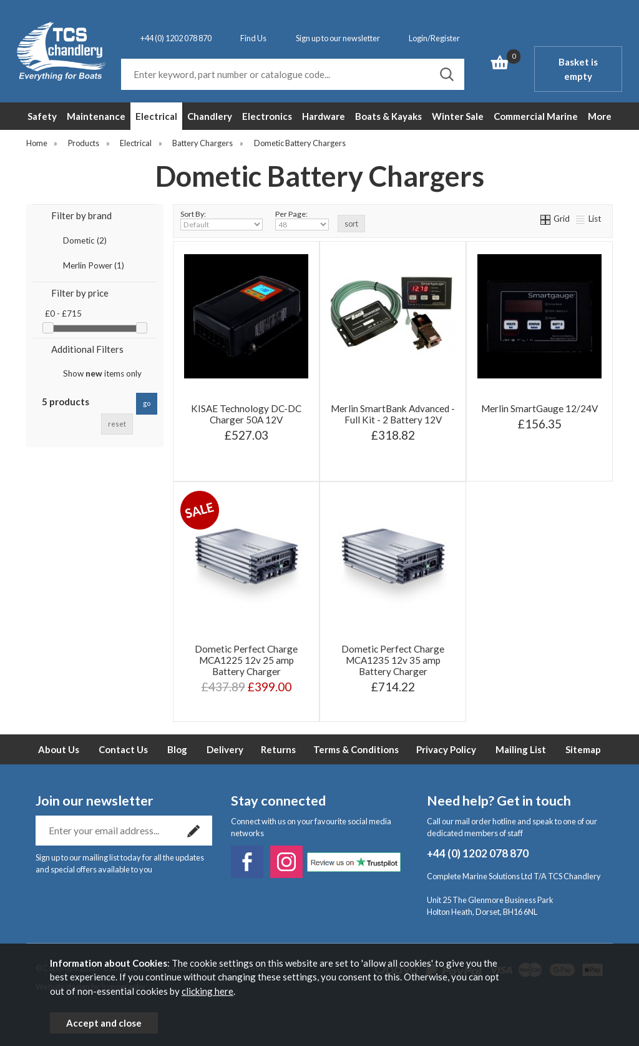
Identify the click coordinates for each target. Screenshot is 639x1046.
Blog (177, 749)
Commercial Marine (536, 116)
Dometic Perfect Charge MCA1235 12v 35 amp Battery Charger (392, 660)
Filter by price (80, 293)
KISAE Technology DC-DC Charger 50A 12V (246, 414)
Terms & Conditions (356, 749)
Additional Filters (87, 349)
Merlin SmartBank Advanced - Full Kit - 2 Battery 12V (393, 414)
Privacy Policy (446, 749)
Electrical (156, 116)
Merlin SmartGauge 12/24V (539, 408)
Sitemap (583, 749)
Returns (278, 749)
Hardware (323, 116)
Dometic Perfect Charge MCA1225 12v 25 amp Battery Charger (246, 660)
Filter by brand (81, 215)
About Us (58, 749)
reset (117, 424)
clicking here (207, 991)
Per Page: (302, 219)
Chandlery (209, 116)
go (146, 403)
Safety (42, 116)
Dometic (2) (85, 240)
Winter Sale (458, 116)
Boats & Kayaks (388, 116)
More (600, 116)
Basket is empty (578, 69)
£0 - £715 (63, 313)
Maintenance (96, 116)
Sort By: (221, 219)
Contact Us (123, 749)
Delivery (225, 749)
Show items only (102, 373)
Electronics (267, 116)
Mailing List (520, 749)
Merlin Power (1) (93, 265)
